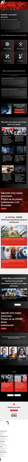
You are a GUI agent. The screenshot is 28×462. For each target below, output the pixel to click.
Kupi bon (1, 455)
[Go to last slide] (10, 395)
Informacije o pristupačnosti (4, 447)
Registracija (2, 442)
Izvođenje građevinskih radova (4, 439)
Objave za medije (2, 448)
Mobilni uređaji (2, 437)
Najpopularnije (3, 452)
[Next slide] (17, 305)
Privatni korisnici (3, 431)
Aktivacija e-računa (3, 444)
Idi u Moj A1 (1, 434)
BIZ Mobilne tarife (2, 438)
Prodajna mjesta (2, 449)
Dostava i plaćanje (3, 456)
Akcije (1, 453)
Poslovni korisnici (3, 436)
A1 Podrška (2, 441)
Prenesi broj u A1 (2, 435)
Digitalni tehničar (2, 445)
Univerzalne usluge (3, 451)
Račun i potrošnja (2, 443)
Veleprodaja (2, 440)
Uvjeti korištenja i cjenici (3, 450)
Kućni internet (2, 432)
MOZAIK (1, 433)
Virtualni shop (2, 454)
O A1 (1, 446)
